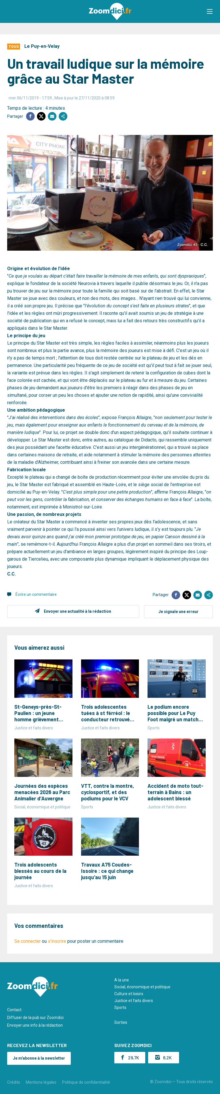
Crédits (13, 1082)
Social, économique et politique (142, 986)
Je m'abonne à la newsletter (39, 1057)
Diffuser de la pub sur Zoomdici (35, 1017)
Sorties (120, 1022)
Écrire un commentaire (36, 594)
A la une (121, 979)
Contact (14, 1009)
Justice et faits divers (133, 1000)
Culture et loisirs (128, 993)
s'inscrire (57, 941)
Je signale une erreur (178, 611)
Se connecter (27, 941)
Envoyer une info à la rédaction (35, 1024)
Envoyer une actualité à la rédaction (77, 611)
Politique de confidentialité (86, 1082)
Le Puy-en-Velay (42, 46)
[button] (210, 11)
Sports (120, 1007)
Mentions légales (41, 1082)
